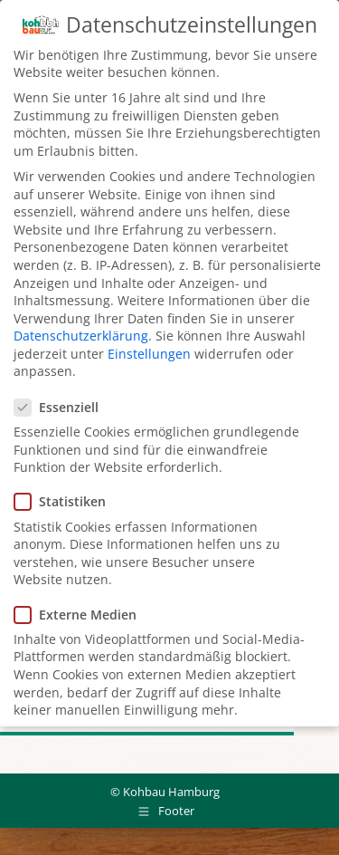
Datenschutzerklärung (81, 333)
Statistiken (66, 499)
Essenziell (62, 405)
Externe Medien (81, 612)
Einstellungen (149, 351)
